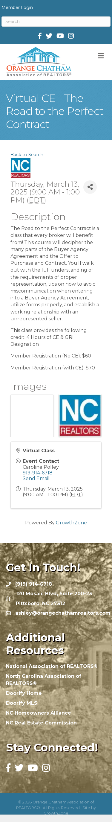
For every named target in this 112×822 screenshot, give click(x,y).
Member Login (17, 7)
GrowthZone (71, 523)
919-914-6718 (38, 473)
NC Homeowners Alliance (38, 713)
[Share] (90, 187)
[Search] (56, 21)
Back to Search (26, 154)
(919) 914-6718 (33, 584)
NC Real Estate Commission (41, 723)
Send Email (36, 478)
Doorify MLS (21, 703)
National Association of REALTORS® (52, 666)
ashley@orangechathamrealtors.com (63, 613)
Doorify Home (24, 693)
